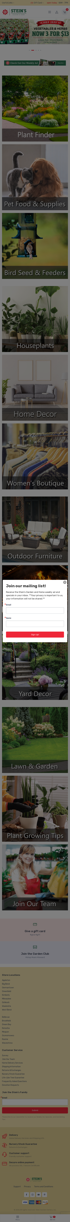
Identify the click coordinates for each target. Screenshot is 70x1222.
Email (8, 605)
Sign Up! (35, 634)
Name (8, 618)
